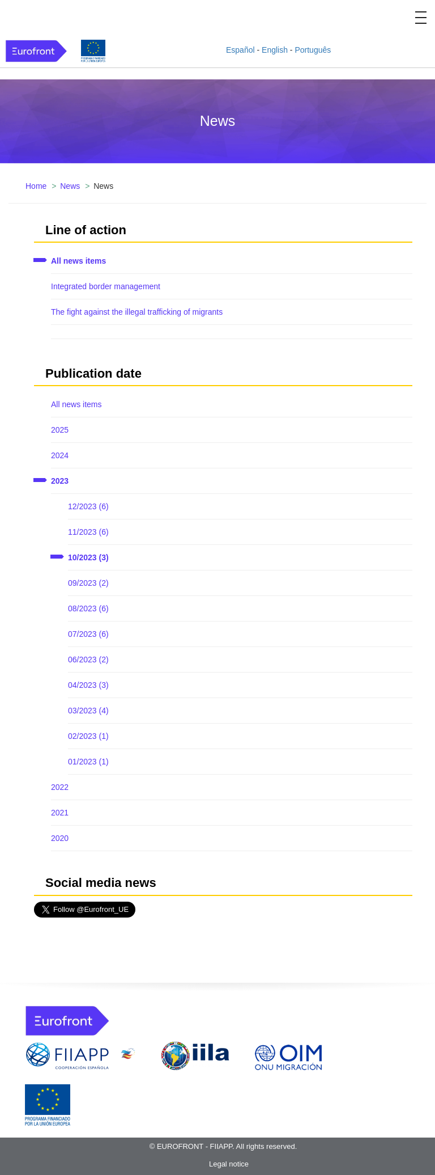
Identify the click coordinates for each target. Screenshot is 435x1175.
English (275, 49)
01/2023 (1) (88, 761)
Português (313, 49)
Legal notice (229, 1164)
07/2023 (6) (88, 634)
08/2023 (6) (88, 608)
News (70, 186)
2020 (60, 838)
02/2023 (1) (88, 736)
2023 (60, 480)
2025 (60, 429)
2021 (60, 812)
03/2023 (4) (88, 710)
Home (35, 186)
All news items (78, 260)
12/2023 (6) (88, 506)
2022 (60, 787)
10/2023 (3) (88, 557)
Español (240, 49)
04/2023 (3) (88, 685)
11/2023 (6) (88, 531)
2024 (60, 455)
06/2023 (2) (88, 659)
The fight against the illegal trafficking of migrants (137, 311)
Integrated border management (105, 286)
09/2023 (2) (88, 583)
